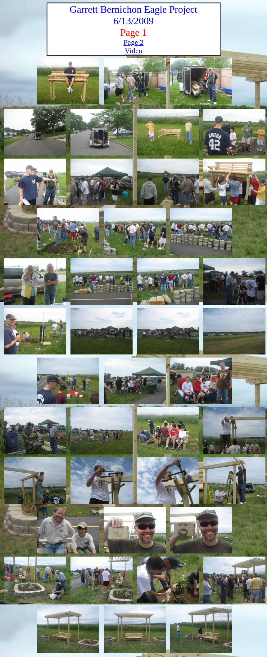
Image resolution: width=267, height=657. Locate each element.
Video (133, 51)
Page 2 (134, 42)
